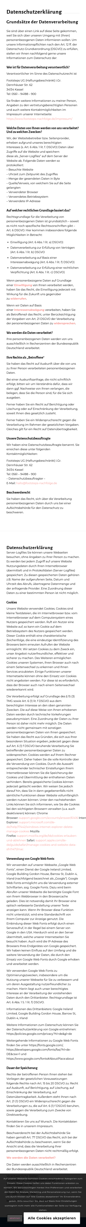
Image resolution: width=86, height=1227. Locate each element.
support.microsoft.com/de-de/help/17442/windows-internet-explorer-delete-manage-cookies (39, 827)
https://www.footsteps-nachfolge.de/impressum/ (39, 118)
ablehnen (15, 1218)
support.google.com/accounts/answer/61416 (48, 818)
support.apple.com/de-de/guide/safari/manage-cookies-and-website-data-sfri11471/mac (41, 845)
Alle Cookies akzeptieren (52, 1218)
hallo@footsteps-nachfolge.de (36, 483)
